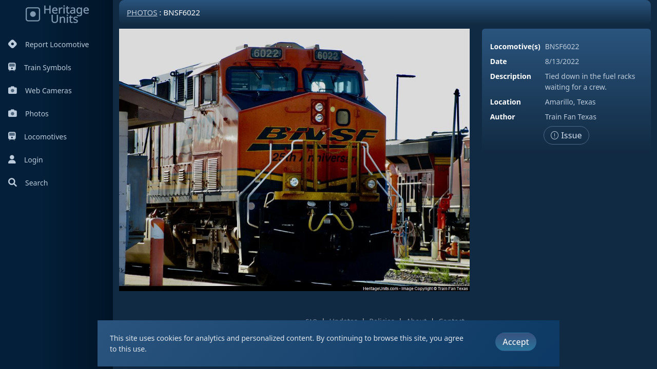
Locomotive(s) (515, 46)
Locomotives (37, 136)
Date (498, 61)
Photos (28, 113)
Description (510, 76)
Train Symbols (39, 67)
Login (25, 160)
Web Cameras (40, 90)
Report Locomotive (48, 44)
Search (28, 183)
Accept (516, 341)
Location (505, 102)
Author (502, 116)
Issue (566, 135)
